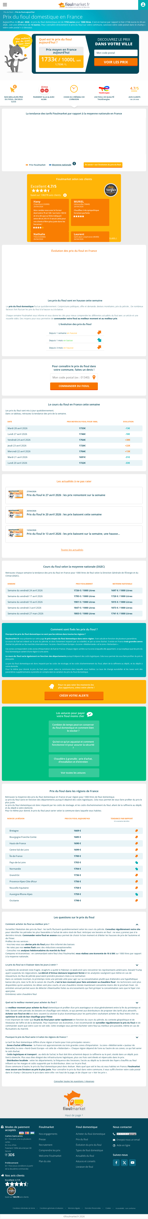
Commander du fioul (74, 386)
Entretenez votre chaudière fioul (21, 994)
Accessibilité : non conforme (125, 1208)
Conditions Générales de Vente (24, 1208)
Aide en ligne (123, 1145)
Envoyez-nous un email (128, 1139)
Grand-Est (14, 875)
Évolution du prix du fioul (88, 1145)
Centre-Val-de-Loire (19, 849)
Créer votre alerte (74, 695)
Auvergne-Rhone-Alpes (21, 894)
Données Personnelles (93, 1208)
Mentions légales (74, 1208)
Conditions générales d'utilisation (51, 1208)
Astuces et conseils (85, 1161)
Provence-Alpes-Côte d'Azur (23, 881)
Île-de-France (16, 856)
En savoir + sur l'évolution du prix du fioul (103, 164)
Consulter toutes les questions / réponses (74, 1081)
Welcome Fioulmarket (50, 1156)
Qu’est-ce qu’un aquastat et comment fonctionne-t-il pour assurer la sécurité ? (73, 745)
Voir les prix (116, 62)
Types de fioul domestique (89, 1150)
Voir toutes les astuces (73, 772)
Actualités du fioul (85, 1156)
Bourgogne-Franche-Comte (23, 837)
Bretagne (14, 830)
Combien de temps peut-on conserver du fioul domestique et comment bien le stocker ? (73, 727)
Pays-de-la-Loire (18, 862)
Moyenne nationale (61, 164)
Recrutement (45, 1145)
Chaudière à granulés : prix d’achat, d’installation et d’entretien (73, 760)
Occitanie (14, 900)
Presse (42, 1139)
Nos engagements (48, 1134)
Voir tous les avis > (108, 238)
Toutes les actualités (72, 550)
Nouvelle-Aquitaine (19, 887)
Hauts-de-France (18, 843)
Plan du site (45, 1161)
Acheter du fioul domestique (90, 1134)
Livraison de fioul (84, 1167)
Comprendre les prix (49, 1150)
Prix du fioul (82, 1139)
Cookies (108, 1208)
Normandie (15, 868)
